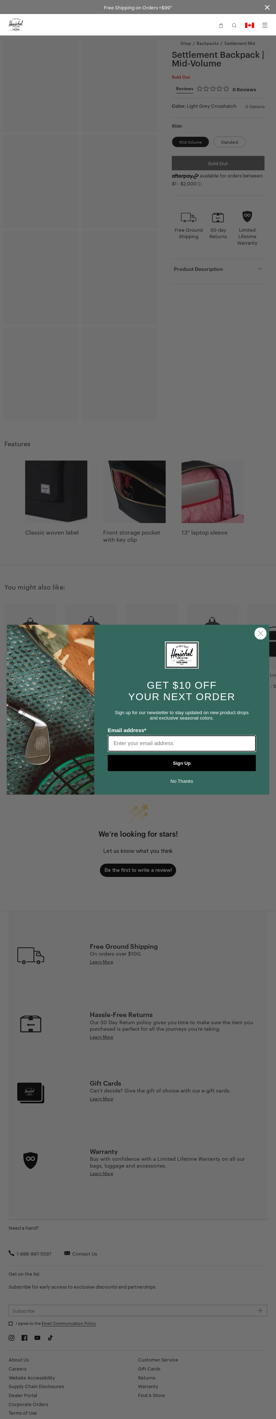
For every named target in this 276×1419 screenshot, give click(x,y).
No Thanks (181, 781)
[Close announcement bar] (267, 7)
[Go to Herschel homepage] (16, 25)
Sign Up (182, 763)
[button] (221, 25)
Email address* (127, 730)
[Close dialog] (260, 633)
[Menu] (264, 25)
